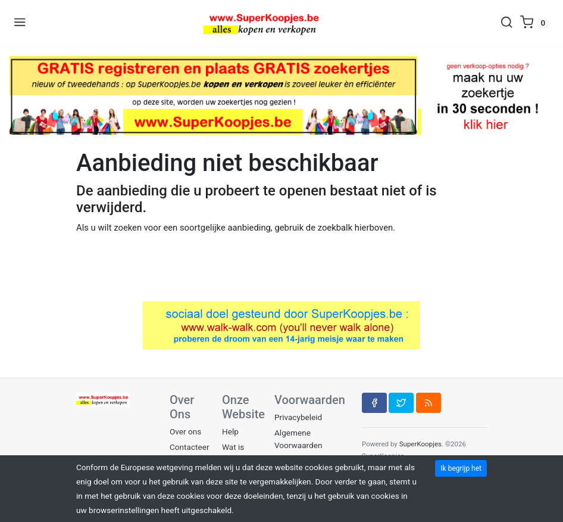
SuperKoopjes (420, 444)
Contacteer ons (189, 453)
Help (230, 431)
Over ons (185, 431)
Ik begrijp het (460, 468)
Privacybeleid (298, 417)
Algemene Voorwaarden (298, 438)
